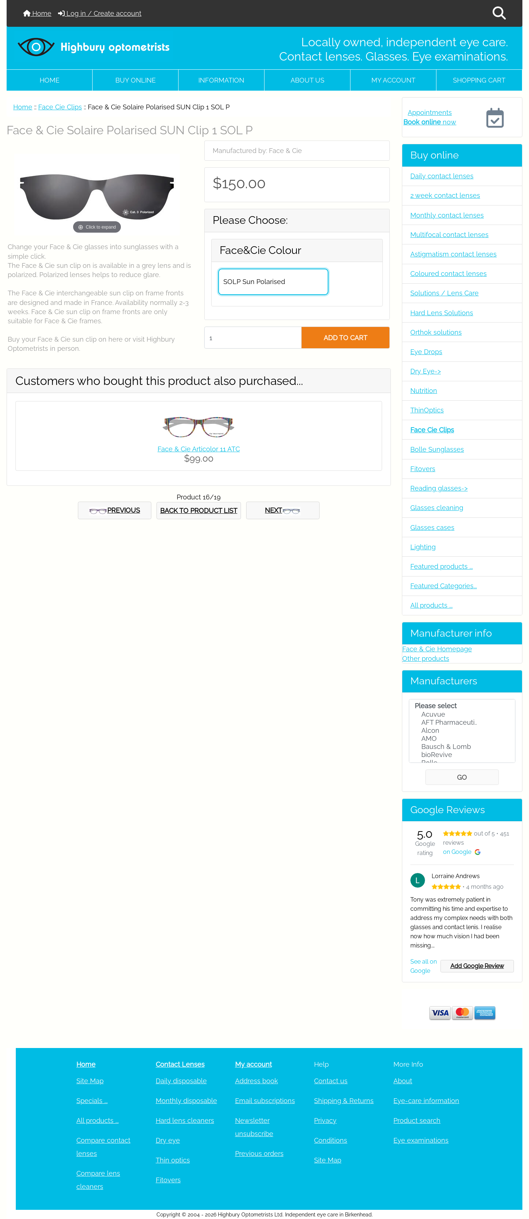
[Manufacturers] (462, 731)
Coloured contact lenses (448, 273)
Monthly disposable (186, 1101)
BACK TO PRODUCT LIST (198, 510)
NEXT (283, 510)
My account (393, 80)
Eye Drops (426, 352)
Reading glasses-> (439, 488)
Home (37, 13)
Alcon (462, 731)
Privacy (325, 1120)
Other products (425, 658)
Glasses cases (432, 527)
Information (221, 80)
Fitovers (422, 469)
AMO (462, 739)
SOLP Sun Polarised (254, 281)
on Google (462, 851)
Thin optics (173, 1160)
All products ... (431, 605)
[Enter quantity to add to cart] (253, 338)
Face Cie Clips (60, 107)
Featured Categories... (443, 586)
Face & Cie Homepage (437, 649)
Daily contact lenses (442, 176)
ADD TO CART (345, 338)
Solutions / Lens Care (444, 293)
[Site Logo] (94, 46)
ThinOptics (427, 410)
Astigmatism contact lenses (453, 254)
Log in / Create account (99, 13)
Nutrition (423, 390)
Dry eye (168, 1140)
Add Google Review (477, 966)
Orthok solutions (436, 332)
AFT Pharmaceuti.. (462, 722)
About (402, 1081)
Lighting (423, 547)
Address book (256, 1081)
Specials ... (92, 1101)
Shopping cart (479, 80)
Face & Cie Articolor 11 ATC (199, 449)
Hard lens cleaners (185, 1120)
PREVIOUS (114, 510)
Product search (416, 1120)
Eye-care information (426, 1101)
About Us (307, 80)
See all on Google (423, 966)
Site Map (90, 1081)
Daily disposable (181, 1081)
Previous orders (259, 1153)
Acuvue (462, 714)
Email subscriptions (265, 1101)
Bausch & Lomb (462, 747)
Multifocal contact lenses (449, 235)
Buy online (135, 80)
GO (462, 777)
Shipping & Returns (344, 1101)
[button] (499, 13)
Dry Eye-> (425, 371)
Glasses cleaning (436, 508)
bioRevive (462, 755)
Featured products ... (441, 566)
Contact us (331, 1081)
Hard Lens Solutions (441, 313)
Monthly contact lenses (447, 215)
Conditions (330, 1140)
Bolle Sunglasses (437, 449)
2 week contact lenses (445, 195)
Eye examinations (421, 1140)
